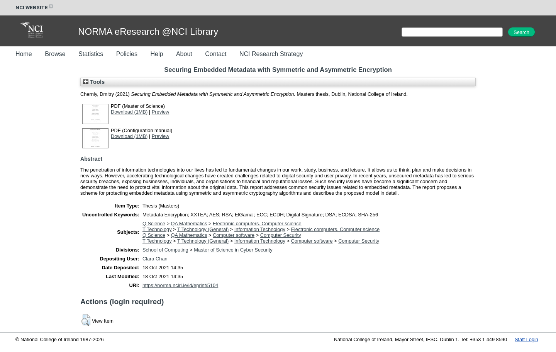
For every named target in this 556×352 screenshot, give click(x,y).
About (184, 54)
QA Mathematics (189, 223)
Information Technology (259, 229)
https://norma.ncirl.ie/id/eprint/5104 (180, 285)
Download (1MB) (129, 112)
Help (156, 54)
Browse (55, 54)
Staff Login (526, 339)
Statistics (90, 54)
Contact (215, 54)
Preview (161, 112)
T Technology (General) (203, 229)
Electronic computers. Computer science (257, 223)
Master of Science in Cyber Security (233, 250)
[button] (85, 320)
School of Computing (165, 250)
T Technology (157, 229)
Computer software (233, 235)
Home (23, 54)
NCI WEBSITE (34, 7)
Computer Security (280, 235)
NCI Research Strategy (271, 54)
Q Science (153, 223)
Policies (126, 54)
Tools (94, 82)
